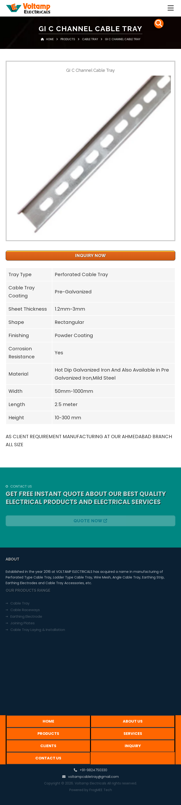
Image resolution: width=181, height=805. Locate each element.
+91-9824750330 (93, 770)
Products (75, 44)
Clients (48, 746)
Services (132, 733)
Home (60, 44)
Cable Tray (90, 44)
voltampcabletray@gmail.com (93, 776)
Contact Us (48, 758)
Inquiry (133, 746)
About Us (133, 721)
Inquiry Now (90, 255)
